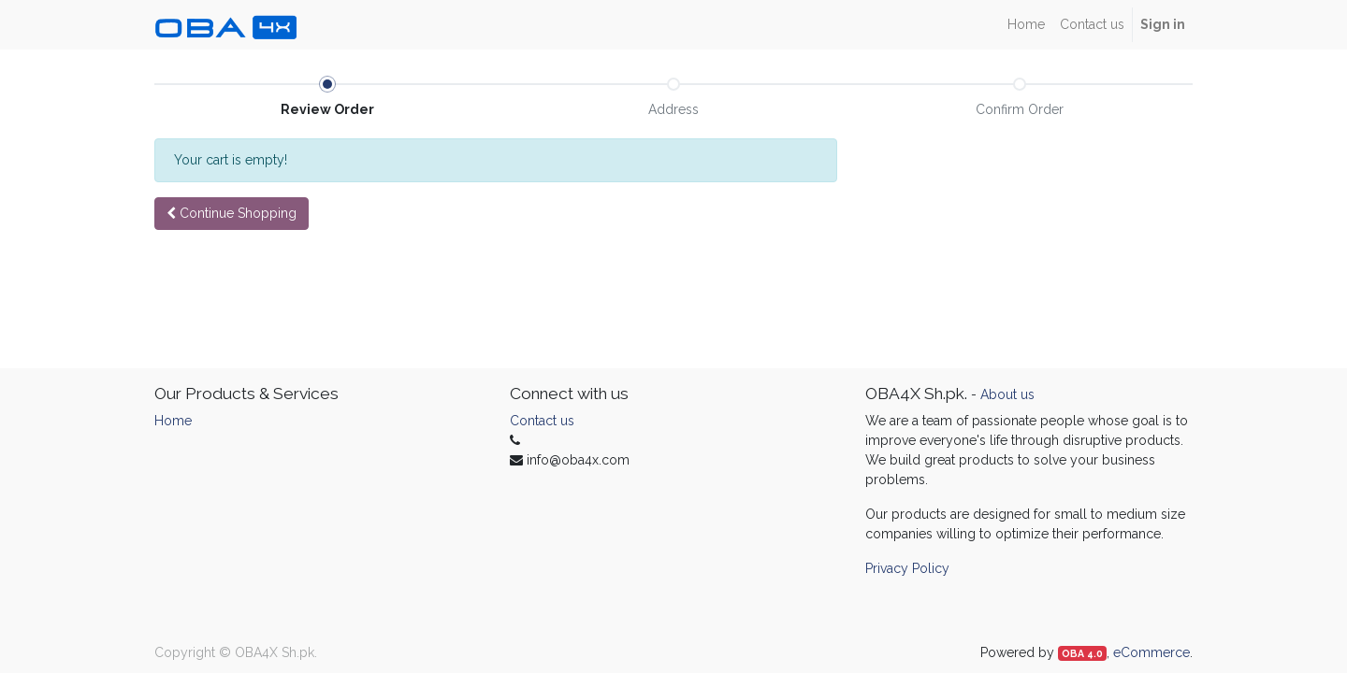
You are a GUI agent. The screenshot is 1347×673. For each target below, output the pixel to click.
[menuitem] (1026, 24)
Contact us (542, 420)
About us (1007, 394)
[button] (231, 213)
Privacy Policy (907, 568)
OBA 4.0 (1082, 653)
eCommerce (1151, 652)
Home (173, 420)
